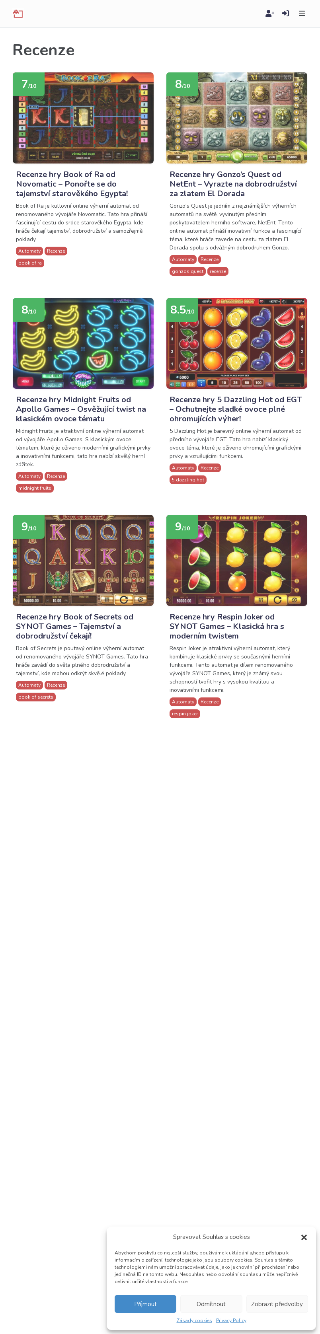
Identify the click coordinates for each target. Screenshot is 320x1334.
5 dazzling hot (188, 480)
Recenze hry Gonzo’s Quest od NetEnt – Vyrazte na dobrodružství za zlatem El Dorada (233, 184)
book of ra (30, 263)
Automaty (29, 251)
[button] (304, 1237)
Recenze (56, 251)
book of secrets (35, 697)
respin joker (185, 714)
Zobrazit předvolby (277, 1304)
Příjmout (145, 1304)
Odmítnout (211, 1304)
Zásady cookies (194, 1320)
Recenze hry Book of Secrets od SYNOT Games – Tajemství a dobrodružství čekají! (74, 626)
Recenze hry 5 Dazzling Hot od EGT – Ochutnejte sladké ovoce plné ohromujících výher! (236, 409)
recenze (218, 271)
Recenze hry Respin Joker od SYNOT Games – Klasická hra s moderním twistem (227, 626)
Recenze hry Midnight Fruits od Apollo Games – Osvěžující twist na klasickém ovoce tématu (81, 409)
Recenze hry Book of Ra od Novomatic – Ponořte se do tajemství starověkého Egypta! (72, 184)
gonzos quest (187, 271)
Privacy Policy (231, 1320)
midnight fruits (34, 488)
